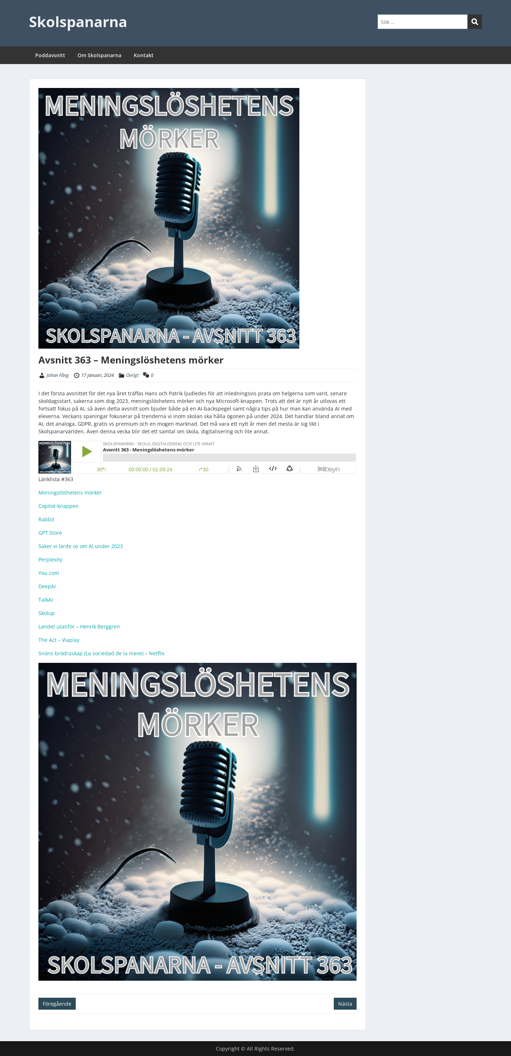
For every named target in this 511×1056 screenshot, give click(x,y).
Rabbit (46, 519)
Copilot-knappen (58, 505)
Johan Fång (58, 375)
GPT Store (50, 532)
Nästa (345, 1003)
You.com (48, 572)
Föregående (57, 1003)
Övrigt (132, 375)
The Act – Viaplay (58, 639)
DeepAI (47, 586)
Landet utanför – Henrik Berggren (79, 626)
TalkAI (45, 599)
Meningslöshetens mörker (70, 492)
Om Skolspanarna (99, 55)
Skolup (46, 613)
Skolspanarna (78, 21)
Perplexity (50, 559)
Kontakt (144, 55)
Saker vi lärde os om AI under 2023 (80, 546)
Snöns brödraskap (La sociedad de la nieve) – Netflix (101, 653)
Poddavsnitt (50, 55)
